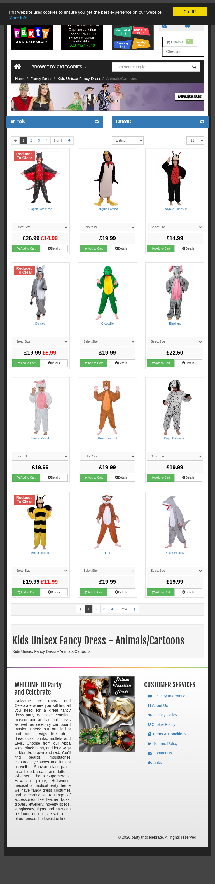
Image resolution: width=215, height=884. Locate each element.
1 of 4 (57, 138)
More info (17, 15)
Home (20, 76)
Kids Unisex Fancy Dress (79, 76)
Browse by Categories (58, 64)
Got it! (190, 9)
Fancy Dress (42, 76)
